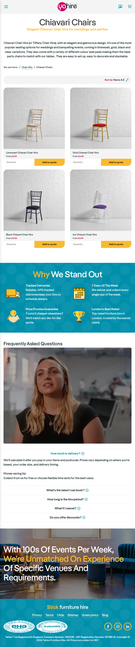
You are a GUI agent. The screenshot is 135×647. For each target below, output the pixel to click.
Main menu (6, 6)
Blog (105, 615)
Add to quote (49, 162)
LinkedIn (127, 626)
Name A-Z (117, 80)
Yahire (67, 6)
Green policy (90, 615)
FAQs (60, 615)
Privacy (37, 615)
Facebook (108, 626)
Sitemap (73, 615)
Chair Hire (27, 67)
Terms (49, 615)
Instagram (118, 626)
